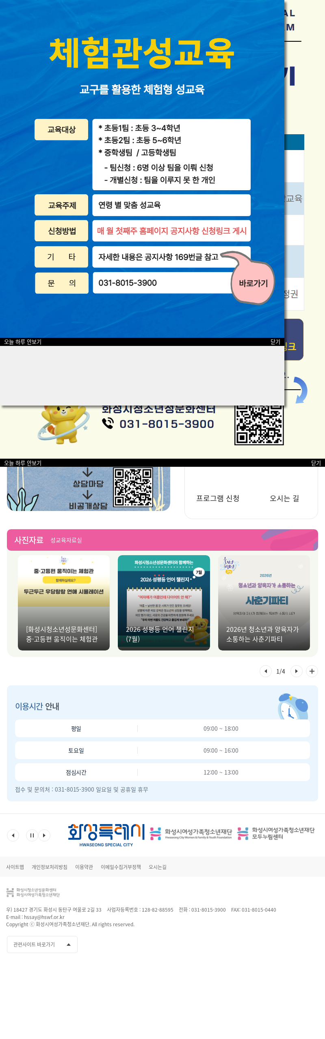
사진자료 (28, 540)
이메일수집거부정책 (121, 867)
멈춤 (32, 835)
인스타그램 (297, 944)
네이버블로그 (312, 944)
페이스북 (267, 944)
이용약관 (84, 867)
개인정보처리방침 (49, 867)
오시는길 (158, 867)
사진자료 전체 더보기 (312, 671)
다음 (44, 835)
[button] (266, 671)
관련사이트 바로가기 (34, 944)
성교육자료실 (66, 540)
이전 (13, 835)
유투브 (282, 944)
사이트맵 (15, 867)
